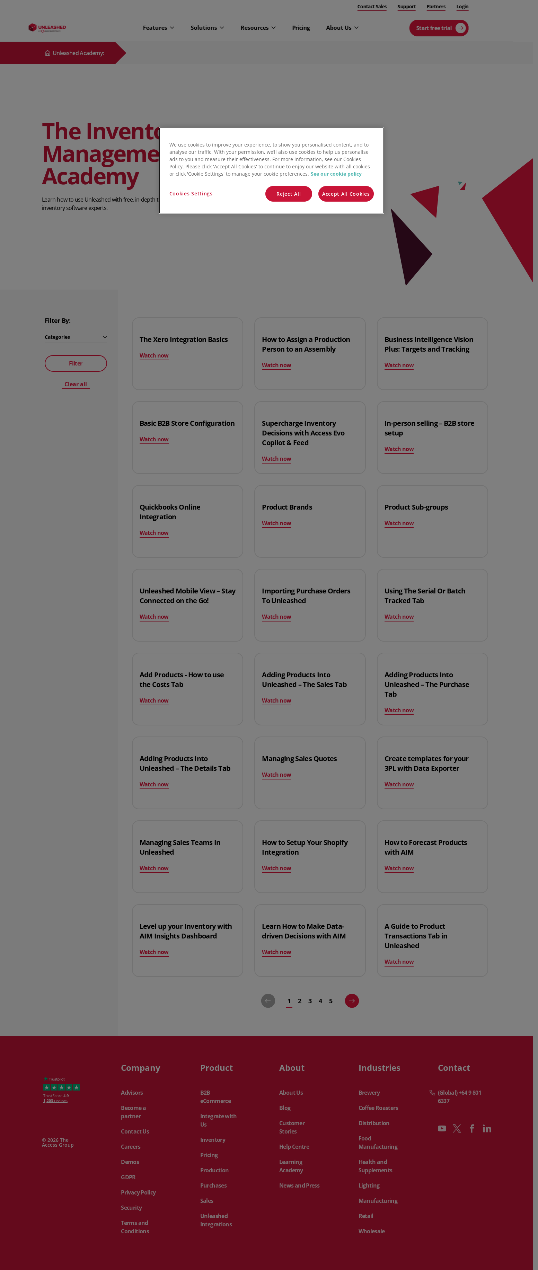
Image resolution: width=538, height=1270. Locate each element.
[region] (271, 170)
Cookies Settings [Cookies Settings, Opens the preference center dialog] (191, 193)
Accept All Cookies (346, 194)
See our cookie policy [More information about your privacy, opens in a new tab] (336, 173)
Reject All (288, 194)
